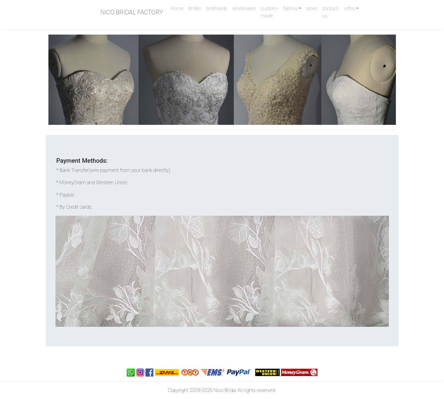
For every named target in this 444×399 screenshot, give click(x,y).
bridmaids (216, 8)
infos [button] (349, 8)
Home (178, 8)
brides (194, 8)
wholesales (244, 8)
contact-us (331, 12)
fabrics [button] (290, 8)
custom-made (270, 12)
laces (311, 8)
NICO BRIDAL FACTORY (132, 12)
